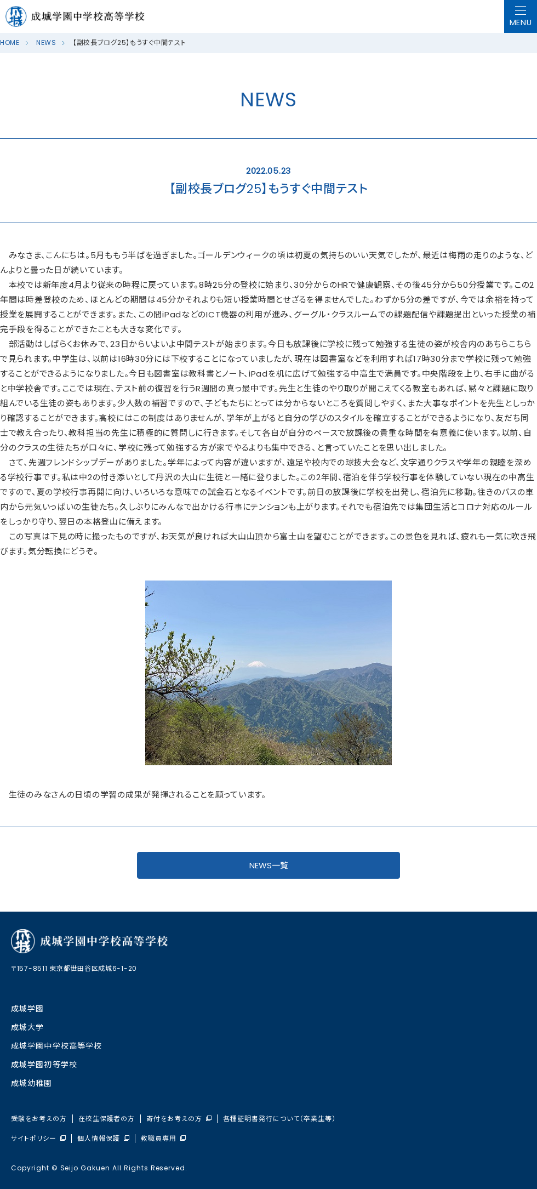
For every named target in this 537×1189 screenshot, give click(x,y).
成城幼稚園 (32, 1083)
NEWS (46, 42)
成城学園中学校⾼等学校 (56, 1045)
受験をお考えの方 (39, 1119)
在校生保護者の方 (106, 1119)
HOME (10, 42)
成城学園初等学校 (44, 1064)
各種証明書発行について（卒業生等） (279, 1119)
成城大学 (27, 1027)
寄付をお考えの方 (179, 1119)
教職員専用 (163, 1138)
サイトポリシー (38, 1138)
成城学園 (27, 1008)
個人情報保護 (103, 1138)
